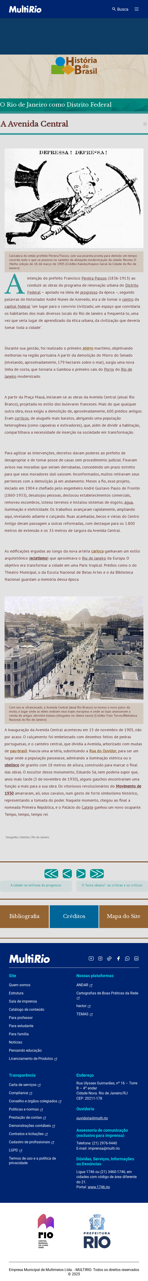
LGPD (16, 1150)
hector (83, 1006)
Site (12, 975)
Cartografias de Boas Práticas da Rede (107, 995)
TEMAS (84, 1014)
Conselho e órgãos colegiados (35, 1101)
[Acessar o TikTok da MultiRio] (109, 958)
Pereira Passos (94, 278)
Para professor (21, 1018)
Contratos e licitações (28, 1134)
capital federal (17, 306)
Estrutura (16, 993)
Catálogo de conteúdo (26, 1009)
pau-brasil (18, 750)
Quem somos (19, 985)
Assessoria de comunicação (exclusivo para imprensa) (102, 1133)
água (128, 502)
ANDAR (84, 985)
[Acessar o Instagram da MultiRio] (100, 958)
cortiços (22, 418)
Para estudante (21, 1026)
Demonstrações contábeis (32, 1125)
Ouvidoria (85, 1108)
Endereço (85, 1075)
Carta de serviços (25, 1085)
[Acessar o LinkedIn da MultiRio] (136, 958)
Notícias (15, 1042)
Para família (19, 1034)
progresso (89, 292)
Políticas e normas (26, 1109)
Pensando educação (25, 1050)
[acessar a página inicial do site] (25, 9)
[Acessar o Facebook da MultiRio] (118, 958)
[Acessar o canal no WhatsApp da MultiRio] (127, 958)
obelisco (12, 765)
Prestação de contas (27, 1117)
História (24, 837)
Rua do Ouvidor (102, 750)
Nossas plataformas (95, 975)
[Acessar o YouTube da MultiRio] (91, 958)
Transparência (22, 1075)
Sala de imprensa (23, 1001)
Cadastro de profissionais (32, 1142)
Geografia (12, 837)
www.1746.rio (99, 1187)
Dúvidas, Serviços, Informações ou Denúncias (105, 1161)
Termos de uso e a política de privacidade (32, 1160)
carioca (97, 551)
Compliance (21, 1093)
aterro (88, 348)
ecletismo (38, 558)
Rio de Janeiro (94, 558)
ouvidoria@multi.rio (92, 1118)
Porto (109, 369)
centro (127, 299)
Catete (87, 807)
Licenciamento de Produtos (33, 1058)
